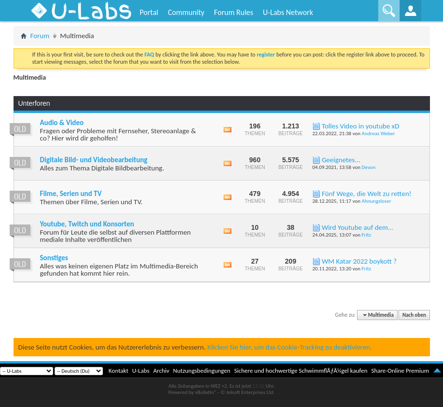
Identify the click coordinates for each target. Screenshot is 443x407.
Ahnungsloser (376, 201)
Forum (40, 35)
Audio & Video (62, 122)
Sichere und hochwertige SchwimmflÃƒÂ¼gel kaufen (301, 370)
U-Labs (141, 370)
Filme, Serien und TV (71, 193)
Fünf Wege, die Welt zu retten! (367, 193)
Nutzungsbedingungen (201, 370)
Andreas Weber (378, 133)
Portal (149, 12)
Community (186, 12)
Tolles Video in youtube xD (361, 126)
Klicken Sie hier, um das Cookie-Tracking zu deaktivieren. (289, 347)
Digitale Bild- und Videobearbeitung (94, 159)
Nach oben (414, 315)
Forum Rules (233, 12)
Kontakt (119, 370)
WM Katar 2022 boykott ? (359, 261)
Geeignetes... (341, 159)
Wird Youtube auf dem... (357, 227)
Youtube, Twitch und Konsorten (87, 224)
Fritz (366, 235)
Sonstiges (54, 257)
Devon (369, 167)
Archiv (161, 370)
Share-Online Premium (400, 370)
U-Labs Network (288, 12)
